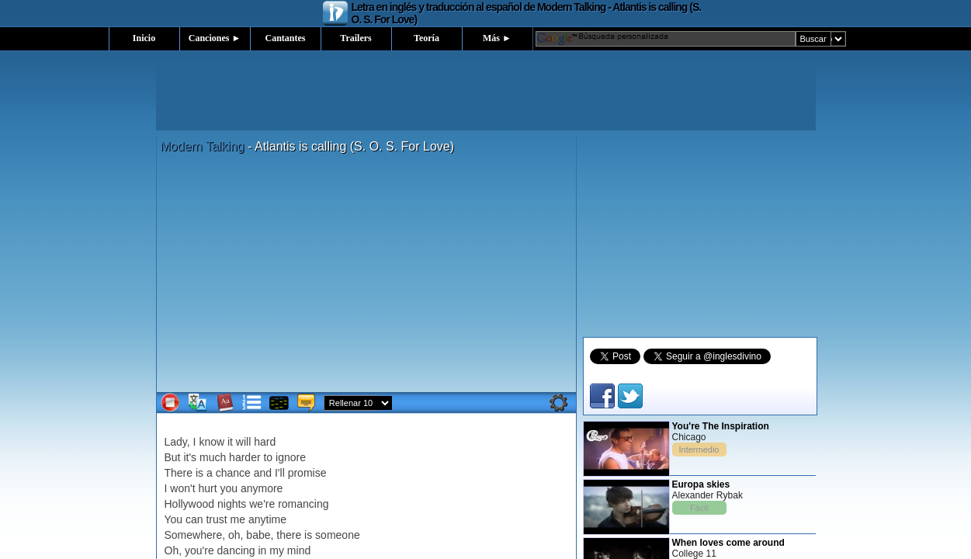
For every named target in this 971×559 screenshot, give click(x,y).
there (288, 535)
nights (231, 504)
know (211, 442)
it (230, 442)
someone (337, 535)
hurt (207, 488)
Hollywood (190, 504)
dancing (236, 550)
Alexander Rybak (707, 495)
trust (216, 519)
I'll (280, 473)
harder (244, 457)
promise (307, 473)
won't (182, 488)
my (276, 550)
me (238, 519)
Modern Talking (202, 146)
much (212, 457)
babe (258, 535)
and (263, 473)
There (179, 473)
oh (234, 535)
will (243, 442)
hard (265, 442)
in (262, 550)
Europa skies (701, 484)
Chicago (689, 437)
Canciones (215, 38)
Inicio (144, 38)
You (174, 519)
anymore (262, 488)
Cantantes (285, 38)
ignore (291, 457)
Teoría (426, 38)
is (199, 473)
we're (262, 504)
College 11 (694, 553)
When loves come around (728, 542)
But (173, 457)
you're (199, 550)
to (267, 457)
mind (298, 550)
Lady (176, 442)
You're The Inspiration (720, 426)
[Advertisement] (485, 95)
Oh (172, 550)
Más (497, 38)
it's (189, 457)
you (229, 488)
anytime (267, 519)
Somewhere (194, 535)
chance (233, 473)
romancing (303, 504)
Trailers (355, 38)
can (194, 519)
